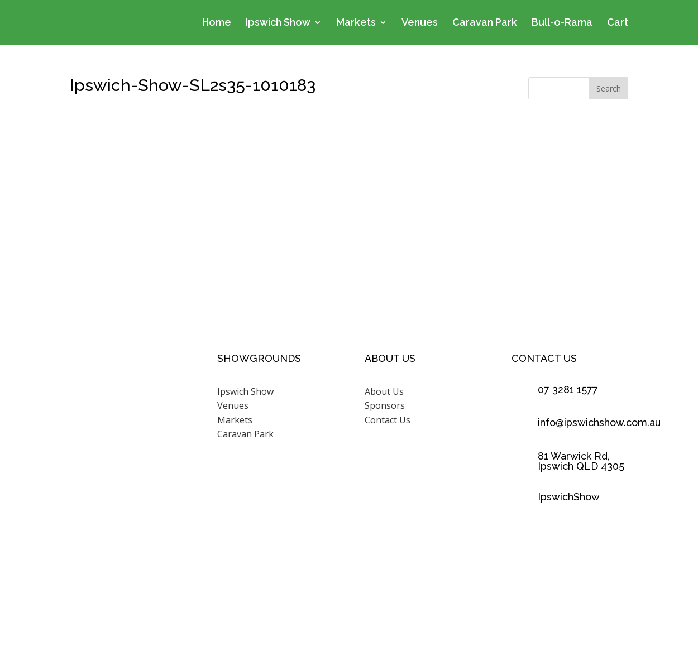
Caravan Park (484, 23)
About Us (384, 391)
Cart (617, 23)
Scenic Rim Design (484, 600)
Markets (356, 23)
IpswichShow (569, 497)
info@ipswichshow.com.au (599, 422)
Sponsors (385, 405)
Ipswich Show (278, 23)
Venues (419, 23)
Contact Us (387, 420)
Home (216, 23)
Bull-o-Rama (562, 23)
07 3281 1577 (568, 389)
